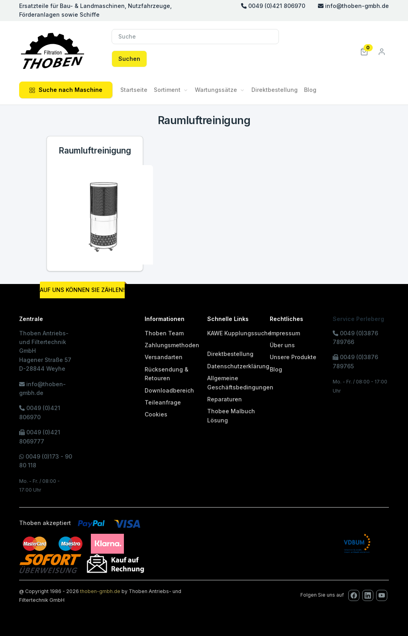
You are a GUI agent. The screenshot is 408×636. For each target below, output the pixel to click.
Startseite (133, 89)
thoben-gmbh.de (100, 591)
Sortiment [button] (167, 89)
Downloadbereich (169, 390)
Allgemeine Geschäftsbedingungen (240, 382)
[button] (364, 51)
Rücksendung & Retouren (166, 373)
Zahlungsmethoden (172, 345)
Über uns (282, 345)
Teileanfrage (163, 402)
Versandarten (163, 357)
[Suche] (195, 36)
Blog (310, 89)
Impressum (285, 333)
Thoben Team (164, 333)
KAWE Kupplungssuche (239, 333)
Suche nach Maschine (65, 89)
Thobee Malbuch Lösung (231, 415)
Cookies (156, 414)
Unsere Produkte (293, 357)
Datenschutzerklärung (238, 366)
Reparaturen (224, 399)
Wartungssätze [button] (216, 89)
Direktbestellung (274, 89)
